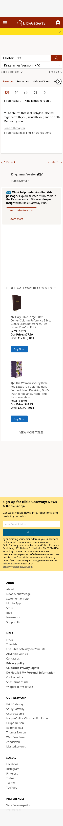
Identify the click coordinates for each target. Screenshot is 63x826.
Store (9, 608)
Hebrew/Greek (41, 81)
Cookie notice (15, 677)
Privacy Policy (10, 563)
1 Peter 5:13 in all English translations (27, 133)
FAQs (9, 640)
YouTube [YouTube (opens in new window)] (11, 787)
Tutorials (11, 644)
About (10, 589)
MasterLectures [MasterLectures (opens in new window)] (16, 746)
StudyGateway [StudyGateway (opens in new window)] (15, 709)
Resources (23, 81)
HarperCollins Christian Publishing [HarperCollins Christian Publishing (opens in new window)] (28, 718)
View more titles (31, 432)
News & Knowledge (18, 594)
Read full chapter (14, 128)
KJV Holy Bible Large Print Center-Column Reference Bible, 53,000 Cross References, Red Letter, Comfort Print (31, 322)
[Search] (56, 58)
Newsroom (13, 617)
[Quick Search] (25, 58)
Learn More (16, 218)
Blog (9, 613)
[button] (58, 22)
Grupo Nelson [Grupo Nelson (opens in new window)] (15, 723)
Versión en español (18, 805)
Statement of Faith (18, 598)
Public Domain (20, 181)
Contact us (13, 658)
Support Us (13, 622)
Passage (8, 81)
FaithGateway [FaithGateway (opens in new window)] (15, 704)
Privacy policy (15, 663)
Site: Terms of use (17, 682)
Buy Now (19, 349)
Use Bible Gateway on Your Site (26, 649)
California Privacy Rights (22, 668)
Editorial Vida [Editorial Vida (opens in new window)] (14, 728)
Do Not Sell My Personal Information (30, 672)
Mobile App (13, 603)
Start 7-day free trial (21, 210)
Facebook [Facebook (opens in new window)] (12, 764)
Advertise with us (17, 654)
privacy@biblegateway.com (18, 566)
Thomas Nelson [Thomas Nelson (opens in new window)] (16, 732)
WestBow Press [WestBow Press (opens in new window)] (16, 737)
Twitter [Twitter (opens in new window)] (10, 783)
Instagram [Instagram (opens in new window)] (12, 769)
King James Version (23, 174)
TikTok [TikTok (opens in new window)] (10, 778)
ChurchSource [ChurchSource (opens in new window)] (15, 714)
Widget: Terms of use (19, 687)
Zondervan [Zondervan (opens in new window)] (13, 742)
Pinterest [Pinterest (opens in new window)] (12, 773)
